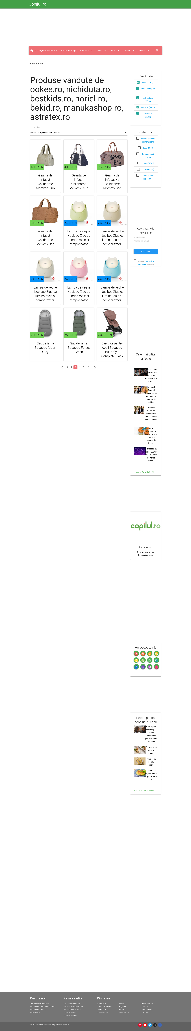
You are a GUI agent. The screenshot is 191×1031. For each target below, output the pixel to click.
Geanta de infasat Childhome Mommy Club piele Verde (45, 184)
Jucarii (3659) (148, 169)
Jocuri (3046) (148, 163)
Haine (144, 50)
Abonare (145, 251)
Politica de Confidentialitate (42, 1006)
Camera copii (86, 50)
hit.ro (121, 1009)
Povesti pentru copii (72, 1009)
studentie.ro (147, 1009)
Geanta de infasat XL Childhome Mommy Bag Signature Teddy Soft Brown (112, 186)
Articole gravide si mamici (45, 50)
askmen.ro (124, 1012)
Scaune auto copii (68, 50)
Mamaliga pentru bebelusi (151, 762)
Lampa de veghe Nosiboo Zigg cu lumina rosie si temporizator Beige (112, 240)
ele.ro (121, 1003)
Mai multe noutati (145, 472)
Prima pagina (36, 63)
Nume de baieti (70, 1015)
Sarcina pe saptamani (73, 1006)
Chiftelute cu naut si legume (151, 750)
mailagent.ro (147, 1003)
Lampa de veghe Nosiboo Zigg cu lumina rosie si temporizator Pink (78, 296)
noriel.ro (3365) (148, 107)
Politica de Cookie (38, 1009)
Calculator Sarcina (72, 1003)
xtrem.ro (145, 1012)
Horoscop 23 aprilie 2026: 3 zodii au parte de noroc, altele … (151, 455)
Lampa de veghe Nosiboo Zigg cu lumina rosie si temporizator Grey (45, 296)
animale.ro (101, 1009)
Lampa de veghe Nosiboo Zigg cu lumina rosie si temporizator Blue (112, 296)
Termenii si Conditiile (39, 1003)
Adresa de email (139, 237)
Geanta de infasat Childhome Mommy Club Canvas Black (78, 184)
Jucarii (129, 50)
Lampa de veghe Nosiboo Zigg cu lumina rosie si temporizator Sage (78, 240)
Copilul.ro (37, 4)
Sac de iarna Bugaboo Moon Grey (45, 348)
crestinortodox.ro (104, 1006)
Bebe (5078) (148, 148)
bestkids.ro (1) (148, 82)
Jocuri (101, 50)
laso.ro (145, 1006)
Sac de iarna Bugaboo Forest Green (79, 348)
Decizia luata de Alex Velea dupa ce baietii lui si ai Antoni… (151, 375)
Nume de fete (69, 1012)
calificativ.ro (102, 1012)
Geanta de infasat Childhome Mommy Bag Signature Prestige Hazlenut (45, 244)
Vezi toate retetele (144, 790)
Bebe (115, 50)
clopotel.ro (101, 1003)
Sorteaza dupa (35, 127)
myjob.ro (123, 1006)
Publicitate (35, 1012)
